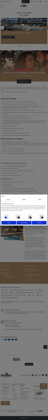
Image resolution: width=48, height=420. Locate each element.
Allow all (39, 222)
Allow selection (24, 222)
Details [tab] (24, 199)
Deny (9, 222)
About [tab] (39, 199)
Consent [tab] (8, 199)
